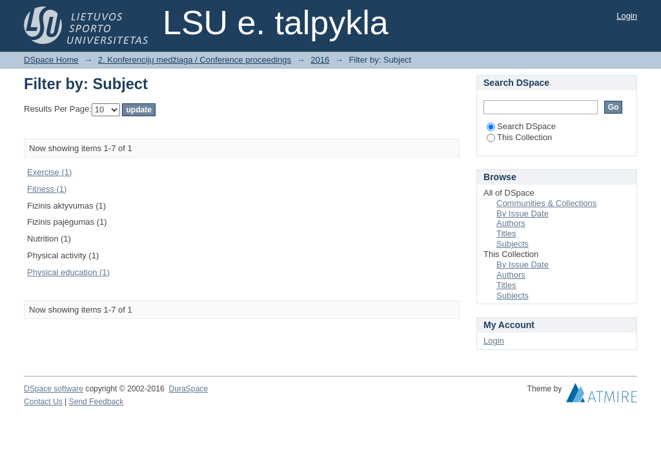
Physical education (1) (68, 272)
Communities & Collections (546, 203)
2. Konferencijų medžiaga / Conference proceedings (194, 60)
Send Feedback (96, 401)
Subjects (512, 244)
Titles (506, 233)
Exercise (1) (49, 172)
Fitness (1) (46, 189)
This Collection (519, 137)
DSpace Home (51, 60)
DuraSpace (187, 388)
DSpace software (53, 388)
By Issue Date (522, 213)
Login (626, 16)
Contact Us (43, 401)
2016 (319, 60)
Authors (510, 223)
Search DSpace (521, 126)
